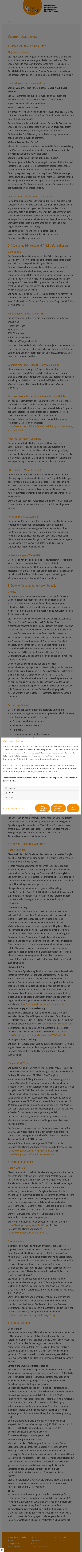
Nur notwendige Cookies (22, 809)
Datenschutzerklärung (9, 805)
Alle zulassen (68, 809)
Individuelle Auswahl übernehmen (45, 809)
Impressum (22, 805)
